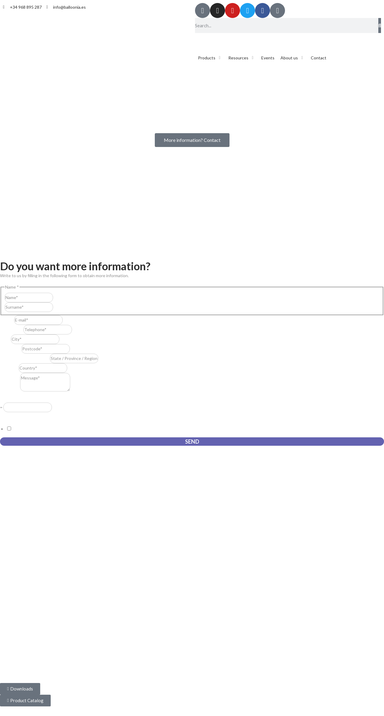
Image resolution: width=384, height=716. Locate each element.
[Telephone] (47, 329)
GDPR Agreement (18, 416)
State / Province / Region (25, 358)
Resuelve (10, 398)
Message (10, 389)
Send (192, 441)
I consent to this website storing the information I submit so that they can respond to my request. (104, 428)
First (57, 297)
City (5, 339)
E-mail (7, 319)
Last (57, 307)
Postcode (10, 348)
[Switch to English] (214, 39)
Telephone (11, 329)
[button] (210, 58)
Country (9, 367)
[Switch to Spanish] (203, 39)
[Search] (379, 25)
